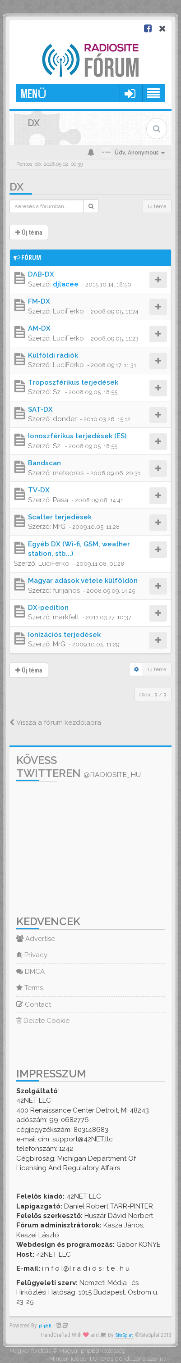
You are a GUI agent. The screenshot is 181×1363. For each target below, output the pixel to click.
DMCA (30, 972)
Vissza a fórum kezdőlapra (55, 722)
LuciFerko (68, 311)
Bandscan (44, 463)
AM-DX (39, 328)
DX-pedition (48, 608)
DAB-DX (41, 274)
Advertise (35, 939)
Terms (29, 988)
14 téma (157, 206)
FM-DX (39, 301)
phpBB (45, 1326)
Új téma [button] (28, 232)
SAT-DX (40, 409)
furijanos (66, 590)
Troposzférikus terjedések (73, 382)
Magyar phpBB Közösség (92, 1350)
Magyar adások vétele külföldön (83, 581)
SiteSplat (124, 1335)
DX (16, 186)
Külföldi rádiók (53, 355)
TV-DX (39, 490)
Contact (33, 1004)
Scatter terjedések (60, 517)
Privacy (31, 955)
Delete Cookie (43, 1021)
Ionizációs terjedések (64, 635)
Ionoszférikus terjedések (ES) (77, 436)
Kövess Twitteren (78, 767)
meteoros (68, 473)
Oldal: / (153, 694)
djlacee (66, 284)
